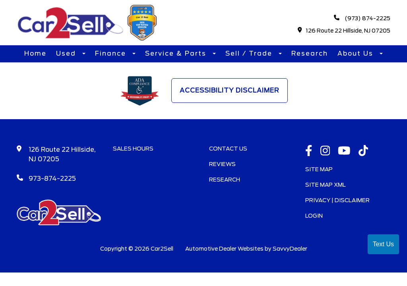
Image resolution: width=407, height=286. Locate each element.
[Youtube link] (344, 151)
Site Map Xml (325, 185)
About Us (356, 53)
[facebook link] (308, 151)
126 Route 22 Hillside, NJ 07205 (344, 30)
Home (35, 53)
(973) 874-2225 (362, 18)
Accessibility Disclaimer (229, 90)
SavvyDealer (290, 248)
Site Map (319, 169)
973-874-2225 (52, 178)
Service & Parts (177, 53)
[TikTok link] (363, 151)
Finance (111, 53)
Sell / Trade (250, 53)
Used (67, 53)
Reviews (222, 164)
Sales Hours (133, 148)
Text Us (383, 244)
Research (309, 53)
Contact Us (228, 148)
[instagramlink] (325, 151)
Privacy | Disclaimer (337, 200)
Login (314, 216)
